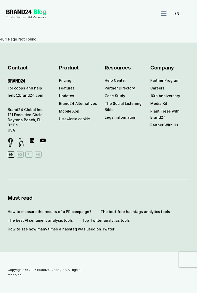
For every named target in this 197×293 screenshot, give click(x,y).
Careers (157, 88)
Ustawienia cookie (74, 119)
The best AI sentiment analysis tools (40, 220)
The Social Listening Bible (123, 106)
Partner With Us (164, 125)
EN (176, 13)
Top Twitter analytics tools (106, 220)
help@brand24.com (25, 95)
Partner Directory (120, 88)
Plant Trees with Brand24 (165, 114)
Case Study (115, 96)
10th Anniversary (165, 96)
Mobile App (69, 111)
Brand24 (19, 11)
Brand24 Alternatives (78, 103)
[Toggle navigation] (163, 13)
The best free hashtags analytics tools (135, 211)
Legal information (120, 117)
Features (67, 88)
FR (38, 154)
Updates (66, 96)
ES (20, 154)
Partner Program (164, 80)
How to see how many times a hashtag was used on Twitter (61, 229)
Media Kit (158, 103)
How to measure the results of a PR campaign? (49, 211)
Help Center (115, 80)
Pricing (65, 80)
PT (29, 154)
